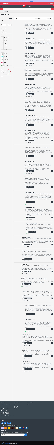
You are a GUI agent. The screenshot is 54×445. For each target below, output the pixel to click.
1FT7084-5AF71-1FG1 (30, 161)
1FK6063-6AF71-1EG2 (30, 38)
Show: (48, 18)
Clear (10, 18)
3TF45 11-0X (24, 277)
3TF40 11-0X (24, 264)
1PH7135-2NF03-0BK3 (30, 207)
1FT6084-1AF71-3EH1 (30, 100)
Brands (2, 50)
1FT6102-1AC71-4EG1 (30, 115)
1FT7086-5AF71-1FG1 (30, 177)
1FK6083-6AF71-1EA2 (30, 53)
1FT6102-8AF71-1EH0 (30, 130)
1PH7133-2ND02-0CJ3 (30, 192)
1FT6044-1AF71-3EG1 (30, 69)
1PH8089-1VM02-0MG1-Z (31, 223)
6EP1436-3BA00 (26, 334)
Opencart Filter (4, 66)
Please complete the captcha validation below (4, 440)
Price (2, 20)
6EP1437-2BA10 (26, 349)
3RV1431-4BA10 (26, 250)
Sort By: (36, 18)
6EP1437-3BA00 (26, 361)
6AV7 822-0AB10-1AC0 (30, 304)
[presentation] (16, 440)
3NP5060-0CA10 (26, 237)
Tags (2, 76)
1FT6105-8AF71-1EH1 (30, 146)
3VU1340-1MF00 (26, 290)
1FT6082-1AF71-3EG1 (30, 84)
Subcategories (4, 34)
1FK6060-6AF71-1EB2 (30, 23)
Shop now (31, 1)
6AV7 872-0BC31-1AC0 (30, 319)
